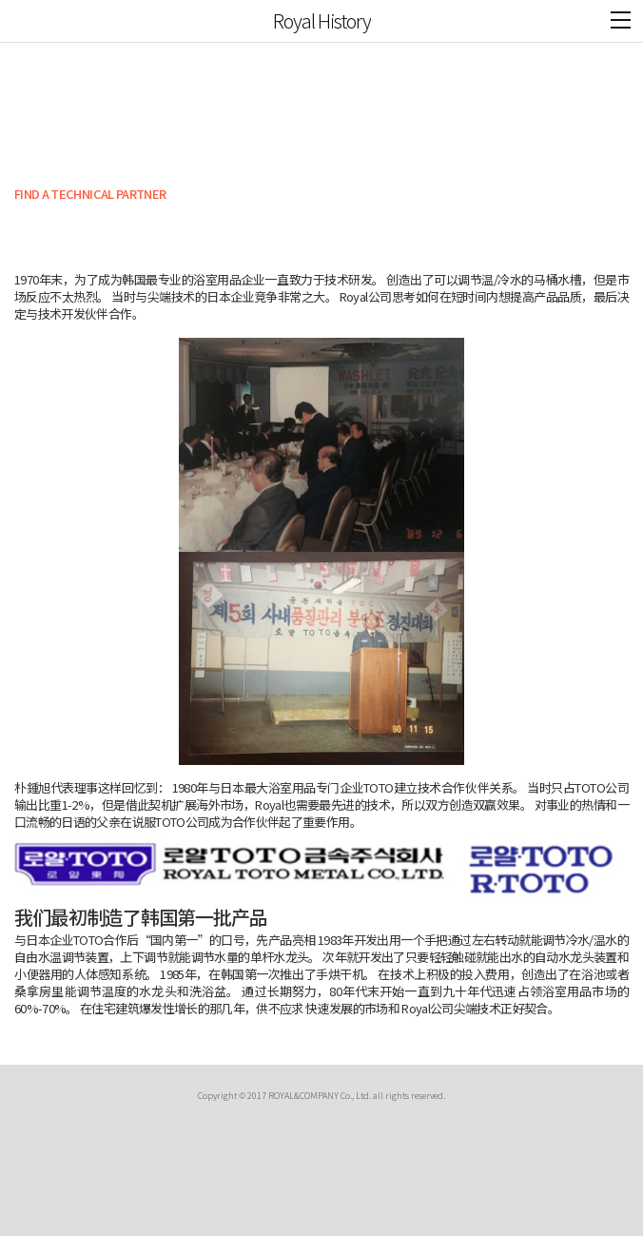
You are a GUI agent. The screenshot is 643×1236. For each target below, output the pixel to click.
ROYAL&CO (30, 21)
